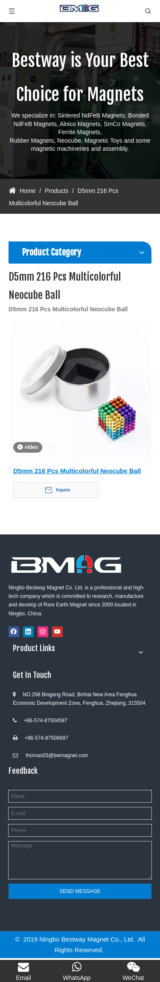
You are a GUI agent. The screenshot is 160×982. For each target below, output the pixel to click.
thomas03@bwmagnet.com (57, 755)
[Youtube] (57, 631)
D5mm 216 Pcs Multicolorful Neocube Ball (77, 470)
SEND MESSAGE (79, 891)
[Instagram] (43, 631)
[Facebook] (14, 631)
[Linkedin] (28, 631)
